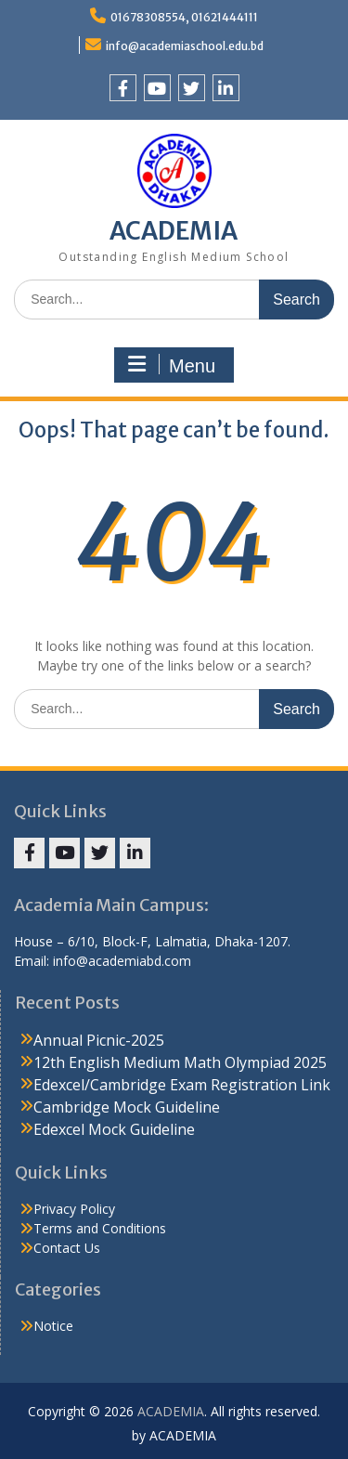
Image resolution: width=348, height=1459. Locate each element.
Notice (53, 1326)
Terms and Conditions (99, 1228)
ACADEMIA (174, 230)
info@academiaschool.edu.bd (185, 46)
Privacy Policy (74, 1209)
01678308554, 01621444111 (184, 17)
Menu (171, 365)
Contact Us (66, 1248)
